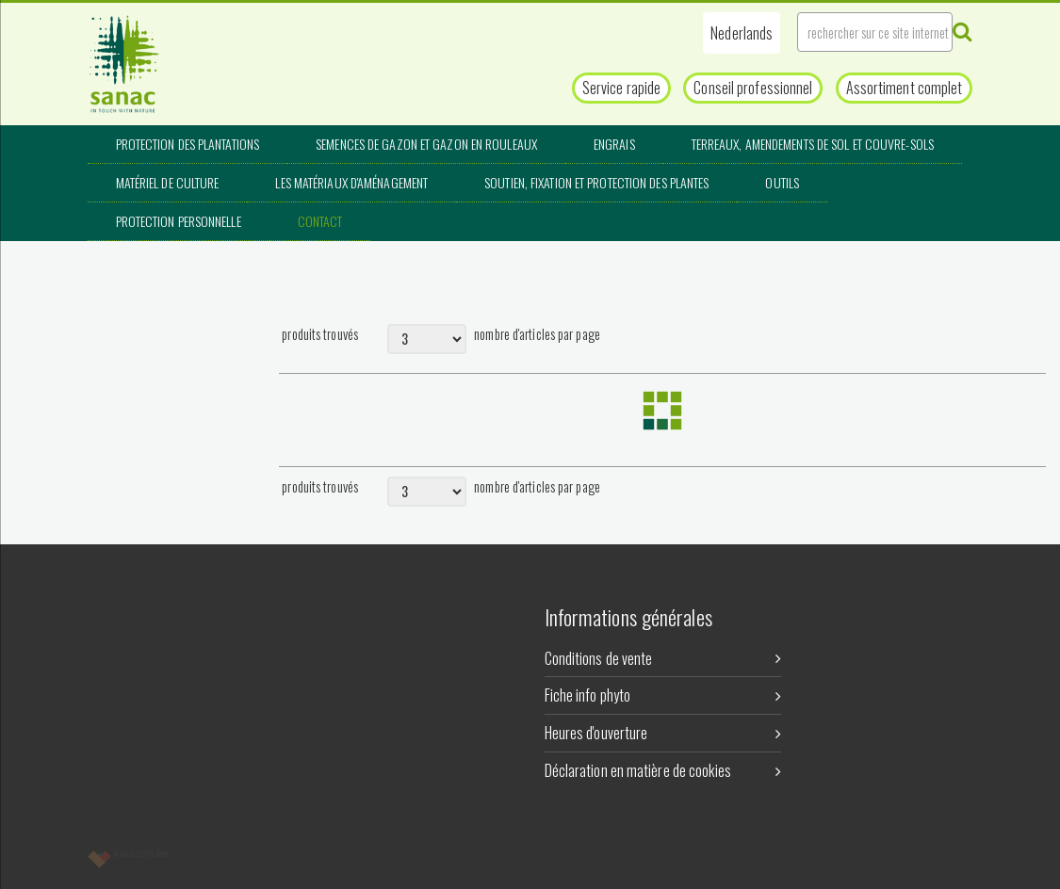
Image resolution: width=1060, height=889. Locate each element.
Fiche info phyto (663, 695)
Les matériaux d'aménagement (351, 182)
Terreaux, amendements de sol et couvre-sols (813, 144)
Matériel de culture (168, 182)
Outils (782, 182)
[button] (741, 33)
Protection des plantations (188, 144)
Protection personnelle (178, 221)
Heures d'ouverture (663, 732)
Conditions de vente (663, 658)
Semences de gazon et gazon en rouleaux (426, 144)
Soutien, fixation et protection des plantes (596, 182)
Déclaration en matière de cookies (663, 770)
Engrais (614, 144)
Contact (320, 221)
